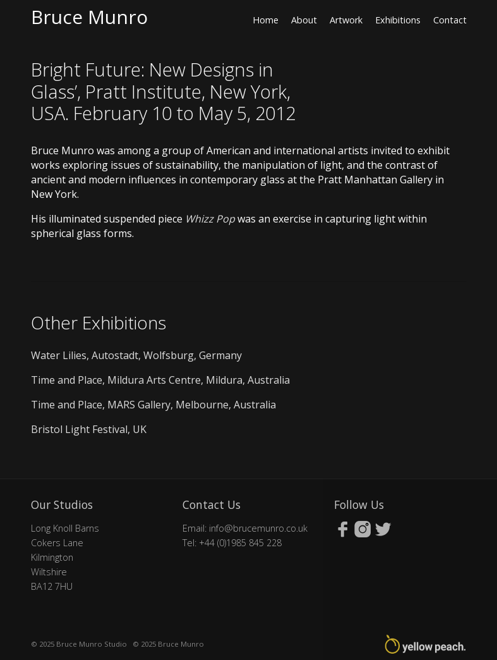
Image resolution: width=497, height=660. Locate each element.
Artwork (346, 20)
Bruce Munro (89, 16)
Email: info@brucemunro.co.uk (245, 528)
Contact (450, 20)
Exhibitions (398, 20)
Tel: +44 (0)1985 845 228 (232, 543)
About (304, 20)
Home (265, 20)
